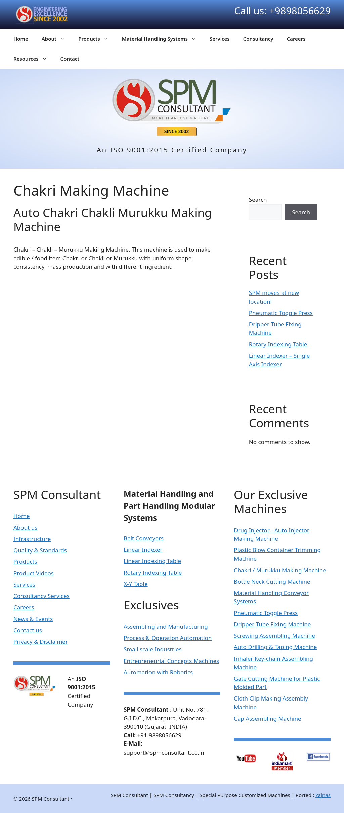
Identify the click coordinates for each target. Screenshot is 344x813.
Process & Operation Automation (168, 638)
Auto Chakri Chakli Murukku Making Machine (112, 219)
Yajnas (323, 795)
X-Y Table (136, 584)
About (57, 39)
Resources (33, 59)
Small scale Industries (153, 649)
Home (20, 38)
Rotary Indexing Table (278, 344)
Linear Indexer (143, 549)
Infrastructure (32, 539)
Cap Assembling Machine (267, 718)
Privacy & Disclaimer (40, 641)
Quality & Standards (40, 550)
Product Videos (33, 573)
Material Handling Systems (162, 39)
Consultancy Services (41, 596)
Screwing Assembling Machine (274, 635)
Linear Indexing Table (152, 561)
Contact (70, 58)
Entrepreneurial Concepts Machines (171, 661)
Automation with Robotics (158, 672)
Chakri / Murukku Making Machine (280, 570)
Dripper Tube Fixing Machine (272, 624)
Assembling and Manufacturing (166, 626)
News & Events (33, 619)
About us (25, 527)
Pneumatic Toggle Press (281, 313)
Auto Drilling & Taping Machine (275, 647)
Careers (296, 38)
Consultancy (258, 38)
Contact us (27, 630)
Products (96, 39)
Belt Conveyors (144, 538)
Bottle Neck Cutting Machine (272, 581)
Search (258, 200)
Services (220, 38)
